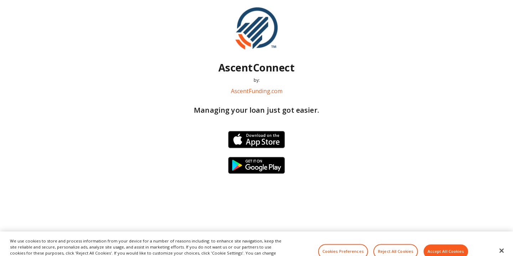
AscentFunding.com (257, 91)
